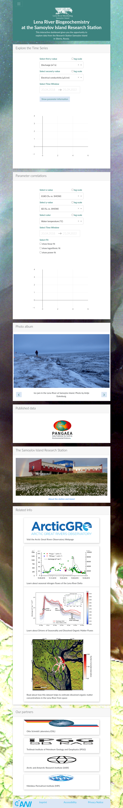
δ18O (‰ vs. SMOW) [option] (51, 196)
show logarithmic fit (50, 248)
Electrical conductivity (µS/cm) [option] (55, 77)
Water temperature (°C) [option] (52, 221)
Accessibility (70, 802)
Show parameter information (54, 99)
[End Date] (71, 89)
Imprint (43, 802)
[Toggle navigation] (19, 4)
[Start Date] (49, 89)
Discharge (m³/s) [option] (48, 65)
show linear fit (47, 244)
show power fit (48, 252)
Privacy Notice (95, 802)
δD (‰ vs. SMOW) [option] (50, 208)
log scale (77, 58)
